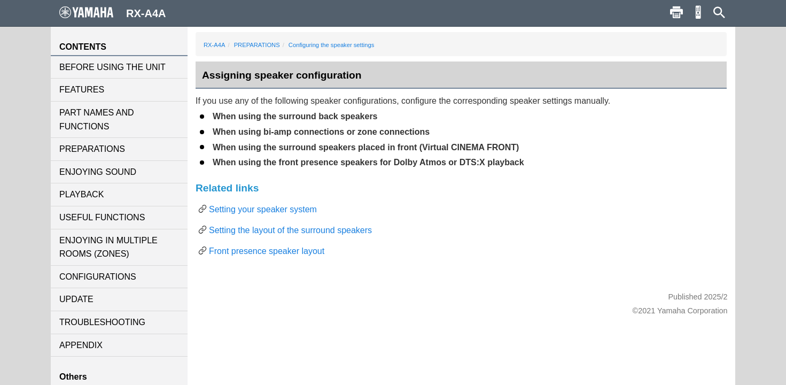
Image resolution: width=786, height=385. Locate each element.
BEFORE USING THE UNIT (112, 67)
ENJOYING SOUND (97, 171)
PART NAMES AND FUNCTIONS (96, 119)
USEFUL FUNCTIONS (102, 217)
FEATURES (81, 89)
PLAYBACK (81, 194)
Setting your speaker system (263, 209)
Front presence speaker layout (266, 251)
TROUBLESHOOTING (102, 322)
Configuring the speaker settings (331, 45)
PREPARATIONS (92, 148)
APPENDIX (81, 345)
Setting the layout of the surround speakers (290, 230)
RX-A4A (214, 45)
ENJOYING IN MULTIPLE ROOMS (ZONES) (108, 247)
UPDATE (76, 299)
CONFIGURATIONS (97, 276)
